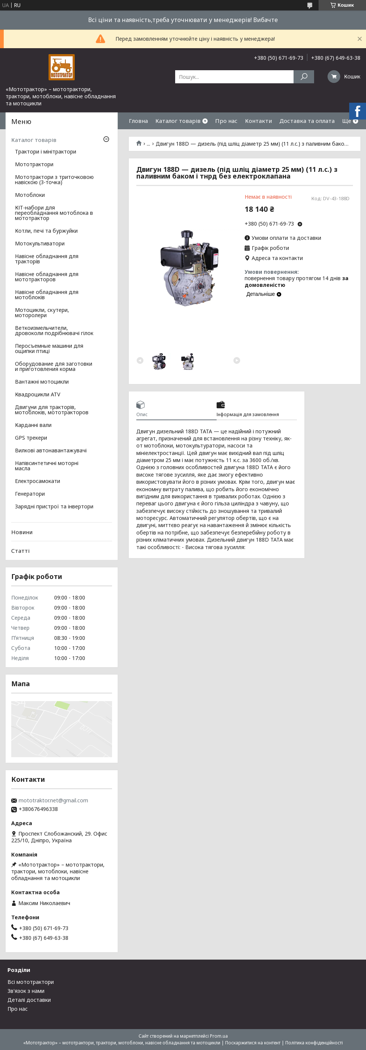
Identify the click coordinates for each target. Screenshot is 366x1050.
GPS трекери (31, 438)
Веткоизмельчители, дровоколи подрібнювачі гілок (54, 331)
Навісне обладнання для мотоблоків (46, 295)
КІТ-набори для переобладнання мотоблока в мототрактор (54, 213)
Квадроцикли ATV (37, 395)
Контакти (258, 120)
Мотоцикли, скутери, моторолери (42, 313)
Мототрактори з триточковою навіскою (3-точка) (54, 180)
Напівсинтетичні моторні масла (46, 466)
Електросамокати (37, 481)
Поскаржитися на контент (252, 1043)
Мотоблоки (30, 195)
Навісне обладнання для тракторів (46, 259)
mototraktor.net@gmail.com (53, 800)
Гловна (138, 120)
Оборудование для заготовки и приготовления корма (53, 366)
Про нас (226, 120)
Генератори (30, 494)
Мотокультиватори (40, 244)
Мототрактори (34, 165)
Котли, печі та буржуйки (46, 231)
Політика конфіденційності (314, 1043)
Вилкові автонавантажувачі (51, 451)
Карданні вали (33, 425)
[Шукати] (304, 76)
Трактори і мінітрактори (45, 152)
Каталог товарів (178, 120)
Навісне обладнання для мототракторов (46, 277)
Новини (21, 532)
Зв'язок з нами (25, 990)
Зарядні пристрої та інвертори (54, 507)
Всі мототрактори (30, 981)
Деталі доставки (29, 999)
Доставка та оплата (307, 120)
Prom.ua (219, 1036)
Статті (20, 550)
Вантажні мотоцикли (42, 382)
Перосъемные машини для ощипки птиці (49, 348)
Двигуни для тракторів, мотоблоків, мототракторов (52, 410)
